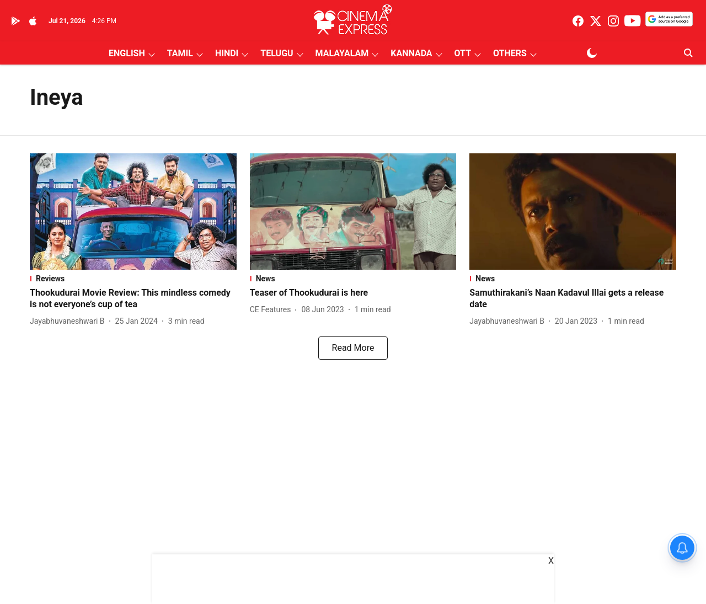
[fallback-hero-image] (133, 211)
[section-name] (133, 278)
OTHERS (510, 53)
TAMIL (180, 53)
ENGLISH (127, 53)
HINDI (226, 53)
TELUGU (276, 53)
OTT (462, 53)
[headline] (133, 299)
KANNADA (411, 53)
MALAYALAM (342, 53)
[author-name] (69, 321)
